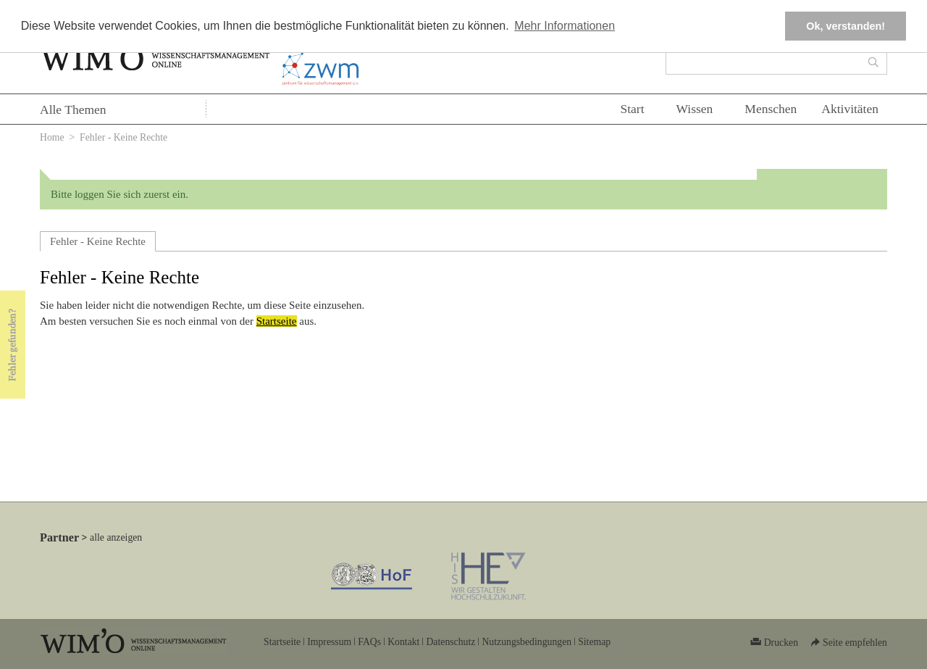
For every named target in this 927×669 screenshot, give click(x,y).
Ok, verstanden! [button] (845, 26)
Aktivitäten (849, 108)
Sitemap (594, 641)
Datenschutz (450, 641)
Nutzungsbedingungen (526, 641)
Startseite (276, 321)
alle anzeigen (116, 537)
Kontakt (403, 641)
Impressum (329, 641)
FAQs (369, 641)
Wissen (694, 108)
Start (632, 108)
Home (52, 137)
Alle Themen (73, 109)
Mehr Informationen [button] (564, 26)
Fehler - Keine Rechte (98, 241)
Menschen (770, 108)
